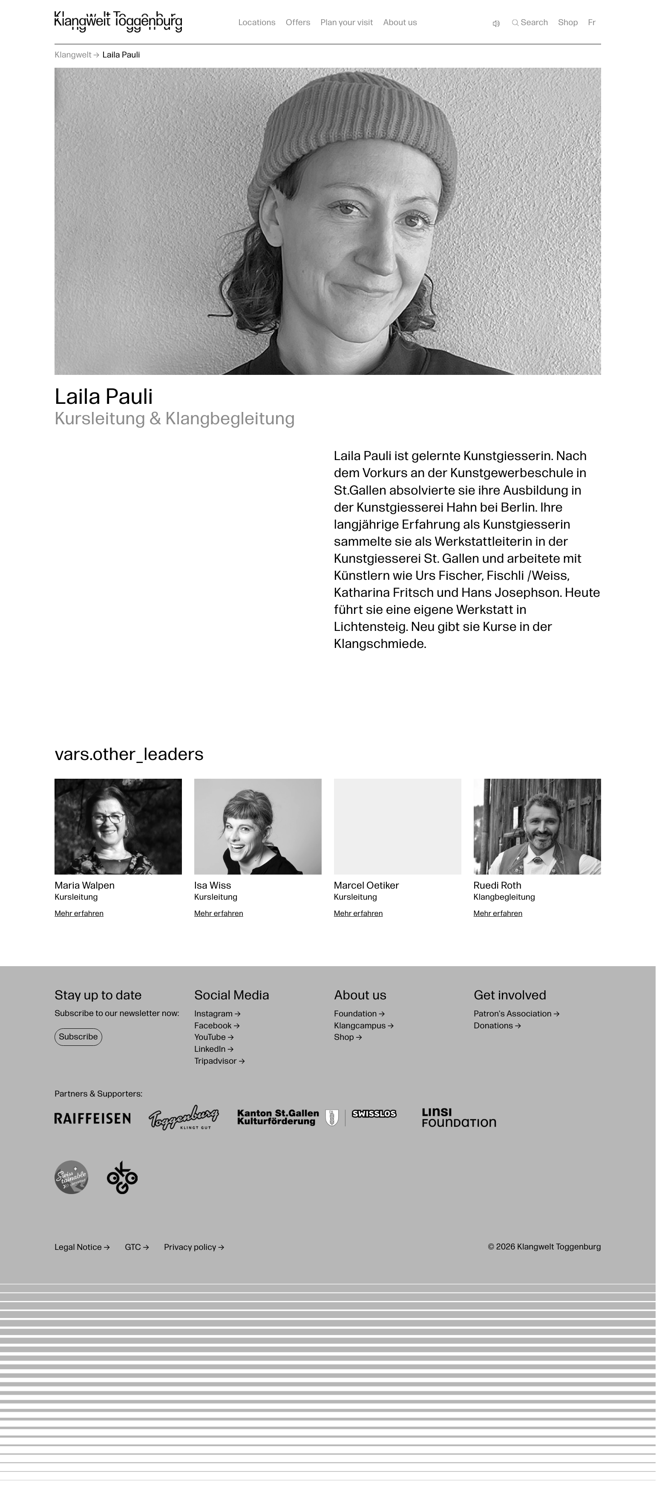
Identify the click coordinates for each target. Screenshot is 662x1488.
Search (529, 23)
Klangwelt (73, 55)
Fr (592, 23)
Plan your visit (347, 23)
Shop (568, 23)
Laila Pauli (121, 55)
